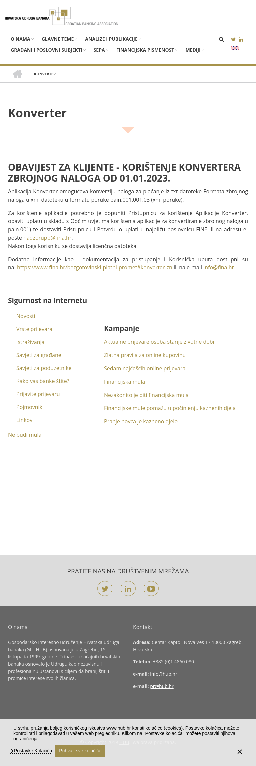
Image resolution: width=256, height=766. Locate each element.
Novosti (25, 316)
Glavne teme (58, 39)
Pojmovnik (29, 407)
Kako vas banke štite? (42, 381)
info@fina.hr (218, 267)
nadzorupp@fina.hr (47, 237)
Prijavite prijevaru (38, 394)
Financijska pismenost (145, 50)
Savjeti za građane (38, 355)
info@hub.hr (163, 674)
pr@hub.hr (162, 686)
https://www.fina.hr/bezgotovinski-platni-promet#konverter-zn (94, 267)
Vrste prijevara (34, 329)
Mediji (192, 50)
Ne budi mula (24, 434)
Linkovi (25, 420)
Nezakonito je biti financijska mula (146, 395)
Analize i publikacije (111, 39)
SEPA (99, 50)
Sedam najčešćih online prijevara (144, 368)
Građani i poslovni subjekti (46, 50)
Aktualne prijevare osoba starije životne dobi (159, 341)
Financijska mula (124, 381)
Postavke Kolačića (32, 750)
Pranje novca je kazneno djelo (141, 421)
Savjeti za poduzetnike (44, 368)
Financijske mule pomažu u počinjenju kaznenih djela (170, 408)
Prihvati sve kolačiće (80, 750)
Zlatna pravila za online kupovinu (145, 355)
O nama (20, 39)
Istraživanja (30, 342)
